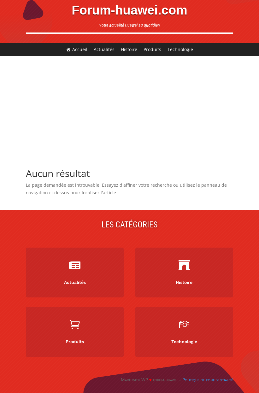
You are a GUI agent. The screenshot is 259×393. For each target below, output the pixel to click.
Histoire (129, 49)
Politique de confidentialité (207, 380)
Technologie (180, 49)
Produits (152, 49)
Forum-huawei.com (129, 10)
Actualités (104, 49)
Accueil (79, 49)
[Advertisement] (129, 103)
